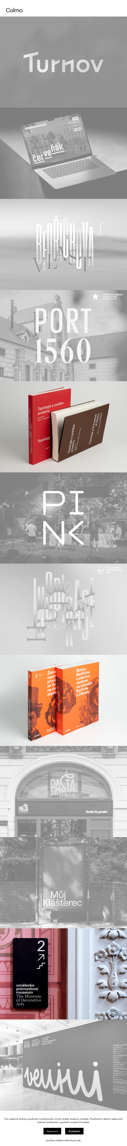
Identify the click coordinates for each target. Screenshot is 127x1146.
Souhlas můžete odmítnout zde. (63, 1140)
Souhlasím (74, 1131)
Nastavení (52, 1131)
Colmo (14, 10)
